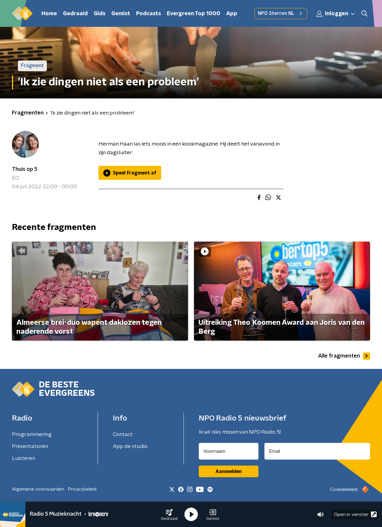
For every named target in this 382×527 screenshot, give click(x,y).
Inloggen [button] (335, 13)
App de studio (130, 446)
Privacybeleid (82, 489)
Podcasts (148, 13)
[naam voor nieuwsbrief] (228, 451)
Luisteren (23, 458)
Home (49, 13)
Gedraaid (75, 13)
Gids (99, 13)
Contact (123, 434)
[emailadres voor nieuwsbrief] (317, 451)
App (231, 13)
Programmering (32, 434)
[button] (169, 514)
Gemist (120, 13)
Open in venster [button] (355, 514)
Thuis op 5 (24, 169)
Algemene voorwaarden (38, 489)
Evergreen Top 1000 (193, 13)
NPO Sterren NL (281, 13)
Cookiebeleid (344, 489)
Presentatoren (30, 446)
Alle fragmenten (344, 356)
